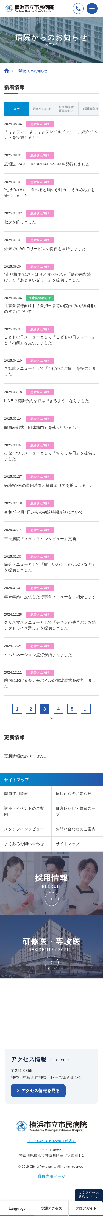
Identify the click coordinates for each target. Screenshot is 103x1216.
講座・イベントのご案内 (24, 811)
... (86, 709)
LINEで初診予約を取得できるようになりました (46, 401)
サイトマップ (68, 844)
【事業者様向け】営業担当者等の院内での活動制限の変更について (50, 308)
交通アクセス (51, 1208)
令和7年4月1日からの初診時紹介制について (43, 512)
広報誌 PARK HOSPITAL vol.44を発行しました (47, 164)
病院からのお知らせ (74, 793)
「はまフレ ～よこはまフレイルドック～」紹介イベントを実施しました (50, 134)
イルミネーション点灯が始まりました (38, 655)
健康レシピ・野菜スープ (76, 811)
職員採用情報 (16, 793)
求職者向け (90, 108)
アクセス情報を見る (40, 1090)
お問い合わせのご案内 (76, 829)
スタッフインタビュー (24, 829)
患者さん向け (41, 108)
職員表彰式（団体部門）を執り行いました (42, 427)
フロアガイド (86, 1208)
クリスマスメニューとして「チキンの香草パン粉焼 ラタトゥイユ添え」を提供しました (50, 625)
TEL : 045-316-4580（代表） (51, 1141)
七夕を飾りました (20, 222)
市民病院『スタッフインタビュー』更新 (40, 539)
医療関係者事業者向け (66, 108)
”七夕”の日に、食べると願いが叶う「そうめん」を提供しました (49, 192)
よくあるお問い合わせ (24, 844)
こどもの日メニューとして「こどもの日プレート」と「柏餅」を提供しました (50, 340)
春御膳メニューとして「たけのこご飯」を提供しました (50, 371)
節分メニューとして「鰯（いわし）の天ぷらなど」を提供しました (50, 567)
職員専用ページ (52, 1176)
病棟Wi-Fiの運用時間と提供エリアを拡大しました (49, 485)
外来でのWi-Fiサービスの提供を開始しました (45, 249)
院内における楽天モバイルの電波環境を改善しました (50, 683)
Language (17, 1208)
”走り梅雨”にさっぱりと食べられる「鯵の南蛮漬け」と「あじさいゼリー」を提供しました (47, 277)
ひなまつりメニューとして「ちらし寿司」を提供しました (50, 456)
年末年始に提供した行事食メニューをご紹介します (50, 597)
